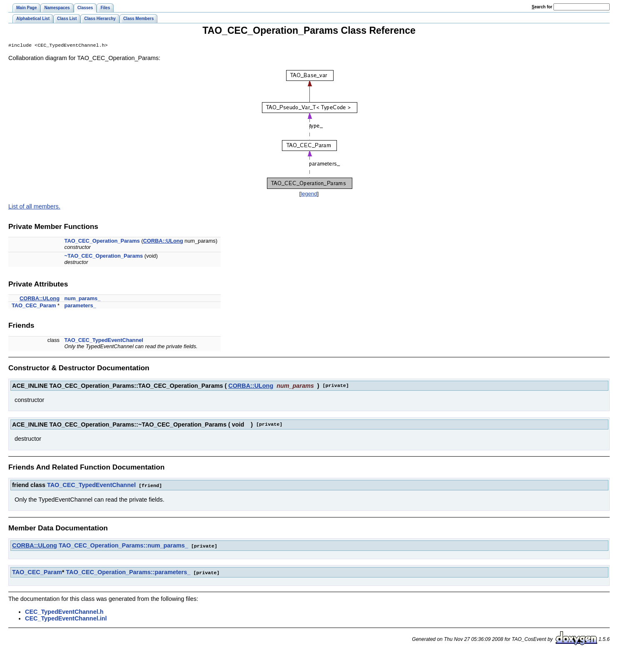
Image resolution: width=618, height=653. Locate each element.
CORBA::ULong (163, 242)
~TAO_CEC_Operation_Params (104, 257)
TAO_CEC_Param (34, 306)
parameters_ (80, 306)
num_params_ (83, 299)
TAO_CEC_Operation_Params (102, 242)
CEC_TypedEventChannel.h (64, 611)
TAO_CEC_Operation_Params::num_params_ (123, 545)
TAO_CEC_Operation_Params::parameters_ (128, 572)
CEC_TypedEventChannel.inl (66, 618)
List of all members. (34, 207)
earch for (542, 7)
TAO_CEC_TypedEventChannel (104, 341)
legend (309, 194)
